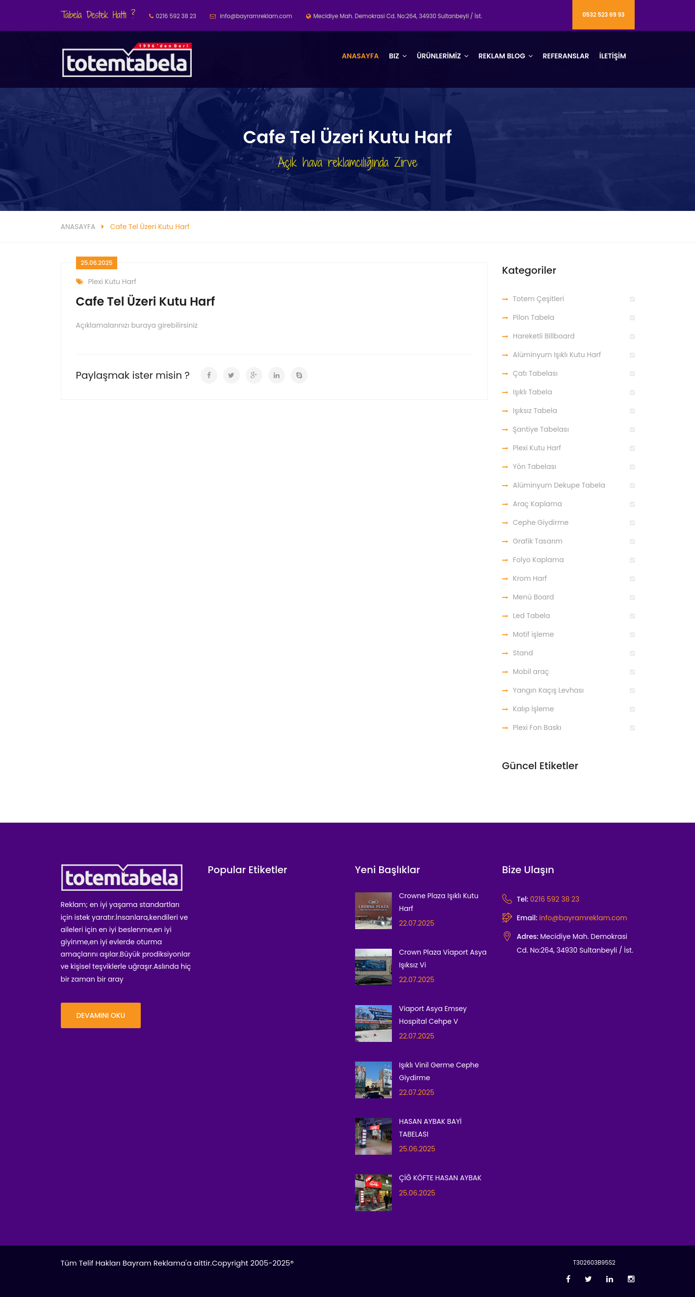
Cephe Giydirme (541, 522)
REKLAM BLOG (501, 56)
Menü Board (533, 597)
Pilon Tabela (534, 317)
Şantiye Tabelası (541, 429)
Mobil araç (531, 671)
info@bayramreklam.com (583, 918)
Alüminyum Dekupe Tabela (559, 485)
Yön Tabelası (535, 466)
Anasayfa (360, 56)
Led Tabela (531, 616)
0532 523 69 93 (603, 15)
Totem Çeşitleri (539, 299)
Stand (523, 653)
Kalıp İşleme (533, 709)
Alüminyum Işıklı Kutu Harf (557, 355)
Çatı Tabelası (535, 373)
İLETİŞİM (612, 56)
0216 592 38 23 (554, 899)
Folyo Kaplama (538, 560)
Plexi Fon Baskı (537, 727)
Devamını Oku (101, 1015)
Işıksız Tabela (535, 410)
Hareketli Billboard (544, 336)
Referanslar (565, 56)
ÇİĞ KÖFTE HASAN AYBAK (440, 1178)
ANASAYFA (78, 227)
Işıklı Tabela (532, 392)
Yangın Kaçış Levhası (548, 690)
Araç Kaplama (537, 504)
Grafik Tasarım (538, 541)
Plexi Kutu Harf (106, 282)
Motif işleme (533, 634)
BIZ (394, 56)
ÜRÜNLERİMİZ (439, 56)
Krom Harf (530, 578)
